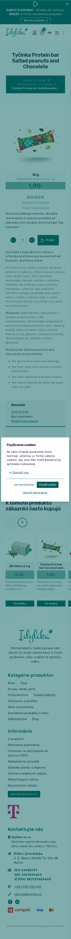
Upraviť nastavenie (35, 492)
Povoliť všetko (47, 484)
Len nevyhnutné (24, 484)
